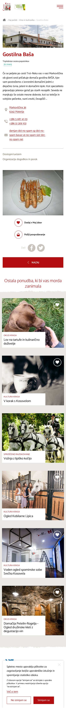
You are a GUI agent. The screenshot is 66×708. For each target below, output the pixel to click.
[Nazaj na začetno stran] (7, 7)
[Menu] (60, 6)
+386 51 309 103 (17, 123)
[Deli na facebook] (32, 248)
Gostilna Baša (42, 20)
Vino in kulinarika (26, 20)
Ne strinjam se (19, 700)
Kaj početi (12, 20)
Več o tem (12, 691)
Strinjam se (44, 700)
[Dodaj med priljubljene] (28, 223)
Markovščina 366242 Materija (17, 109)
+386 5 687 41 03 (18, 119)
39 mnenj (8, 64)
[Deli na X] (41, 248)
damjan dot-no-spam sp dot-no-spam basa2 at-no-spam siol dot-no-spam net (27, 135)
